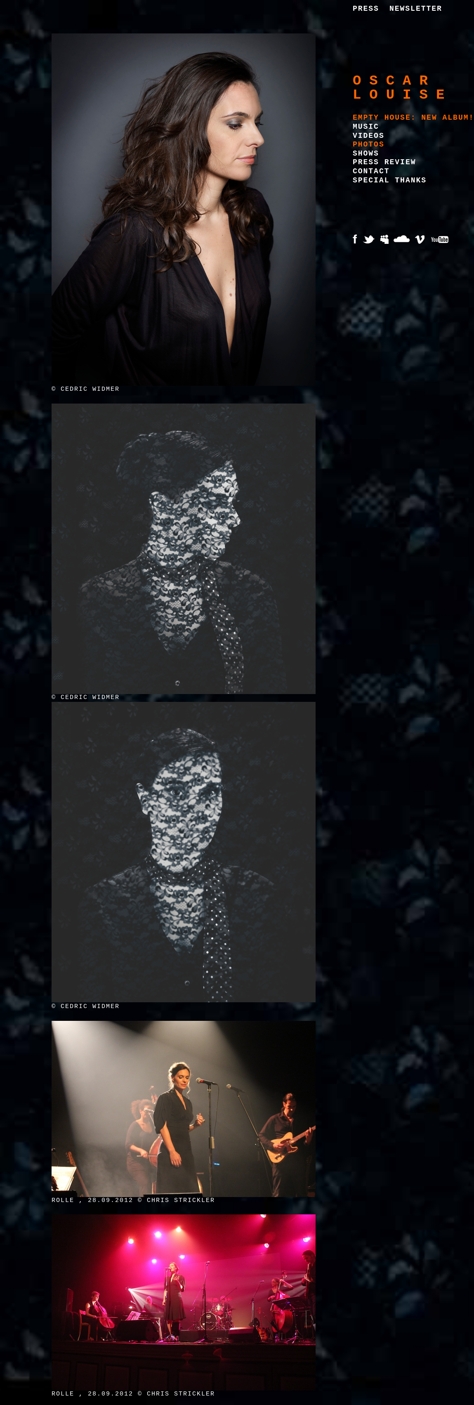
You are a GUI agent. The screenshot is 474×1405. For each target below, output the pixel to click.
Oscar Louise (403, 88)
